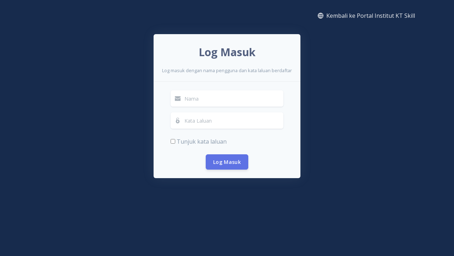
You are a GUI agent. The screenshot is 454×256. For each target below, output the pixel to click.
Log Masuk (227, 162)
